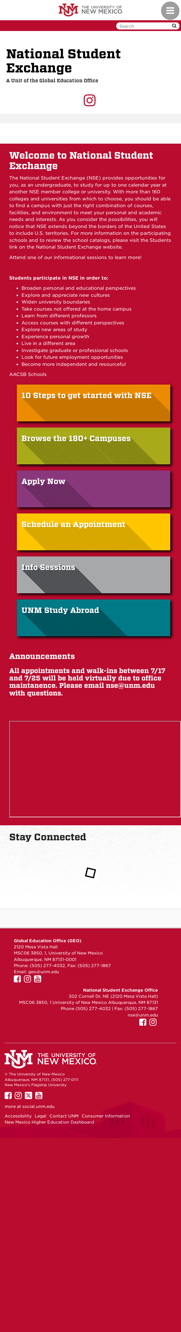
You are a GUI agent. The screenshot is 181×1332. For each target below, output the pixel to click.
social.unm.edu (38, 1106)
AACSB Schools (28, 374)
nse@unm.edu (130, 686)
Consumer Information (106, 1115)
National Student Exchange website (78, 247)
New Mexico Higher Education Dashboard (49, 1122)
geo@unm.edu (43, 971)
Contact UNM (64, 1115)
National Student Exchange (63, 61)
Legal (40, 1115)
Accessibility (18, 1115)
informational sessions (79, 257)
